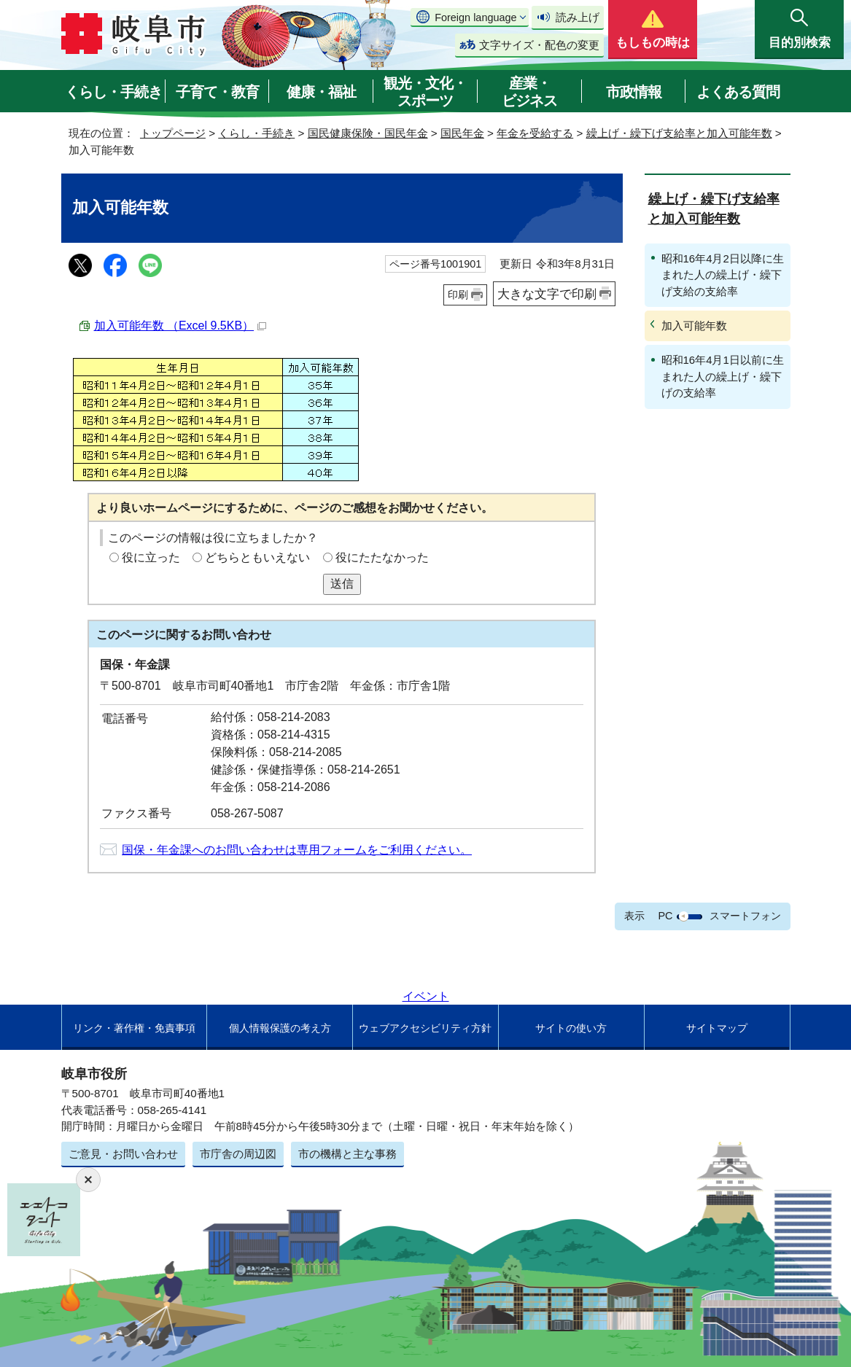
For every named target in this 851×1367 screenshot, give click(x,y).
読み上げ (577, 17)
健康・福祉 (321, 92)
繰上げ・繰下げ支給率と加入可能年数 (679, 133)
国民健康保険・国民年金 (368, 133)
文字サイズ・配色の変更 (539, 45)
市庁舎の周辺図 (238, 1154)
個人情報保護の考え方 (280, 1028)
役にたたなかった (382, 557)
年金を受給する (535, 133)
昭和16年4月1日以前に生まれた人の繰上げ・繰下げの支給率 (722, 376)
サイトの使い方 (571, 1028)
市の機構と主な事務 (347, 1154)
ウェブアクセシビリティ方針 (425, 1028)
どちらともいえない (257, 557)
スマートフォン (745, 916)
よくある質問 (738, 92)
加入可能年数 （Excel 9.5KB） (180, 325)
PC (665, 916)
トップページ (173, 133)
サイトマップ (716, 1028)
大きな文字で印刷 (547, 294)
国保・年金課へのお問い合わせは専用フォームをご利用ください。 (297, 850)
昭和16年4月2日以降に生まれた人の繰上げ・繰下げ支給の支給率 (722, 274)
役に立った (151, 557)
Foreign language (475, 17)
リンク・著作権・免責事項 (134, 1028)
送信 (342, 583)
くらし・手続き (113, 92)
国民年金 (462, 133)
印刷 (458, 294)
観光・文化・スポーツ (425, 92)
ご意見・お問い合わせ (123, 1154)
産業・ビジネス (529, 92)
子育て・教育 (217, 92)
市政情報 (633, 92)
